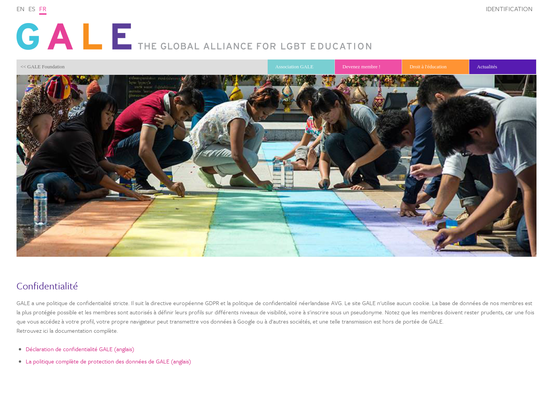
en (21, 8)
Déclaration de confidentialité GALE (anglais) (80, 349)
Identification (509, 8)
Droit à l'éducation (428, 66)
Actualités (487, 66)
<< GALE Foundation (42, 66)
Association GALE (294, 66)
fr (42, 8)
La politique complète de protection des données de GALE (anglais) (108, 361)
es (31, 8)
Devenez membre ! (362, 66)
